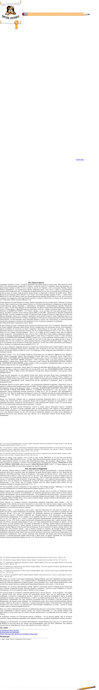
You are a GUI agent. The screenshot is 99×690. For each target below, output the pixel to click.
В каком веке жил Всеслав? (9, 632)
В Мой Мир (80, 159)
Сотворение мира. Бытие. (9, 630)
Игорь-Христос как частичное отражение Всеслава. (19, 634)
